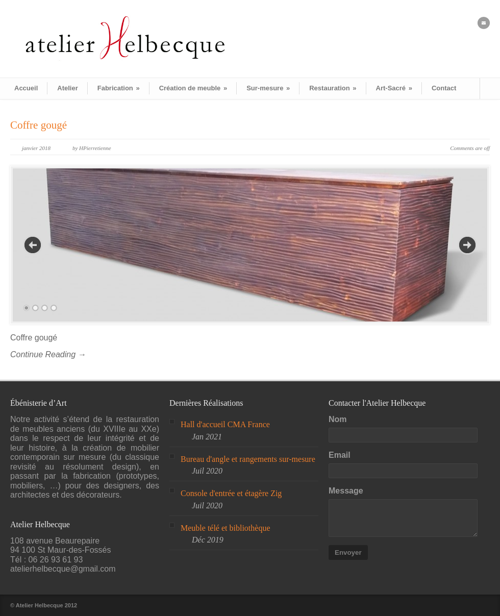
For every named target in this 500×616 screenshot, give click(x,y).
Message (346, 490)
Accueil (26, 88)
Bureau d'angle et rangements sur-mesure (248, 459)
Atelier (67, 88)
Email (340, 455)
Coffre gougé (38, 125)
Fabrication (118, 88)
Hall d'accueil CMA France (225, 424)
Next (467, 245)
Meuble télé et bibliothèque (225, 528)
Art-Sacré (394, 88)
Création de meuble (193, 88)
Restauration (332, 88)
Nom (338, 419)
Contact (444, 88)
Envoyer (348, 552)
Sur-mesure (268, 88)
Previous (32, 245)
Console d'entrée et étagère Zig (231, 493)
